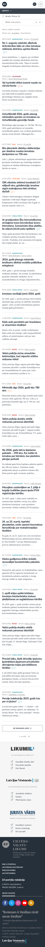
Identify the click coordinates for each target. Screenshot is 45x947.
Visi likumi (20, 768)
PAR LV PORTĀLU (9, 864)
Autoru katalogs (22, 828)
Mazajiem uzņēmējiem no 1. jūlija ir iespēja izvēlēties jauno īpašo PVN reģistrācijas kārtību (21, 490)
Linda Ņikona (35, 318)
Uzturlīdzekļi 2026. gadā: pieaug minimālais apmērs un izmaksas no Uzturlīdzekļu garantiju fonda (21, 117)
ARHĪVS (5, 11)
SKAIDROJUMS (17, 39)
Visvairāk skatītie (23, 765)
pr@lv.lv (20, 887)
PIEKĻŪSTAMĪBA (9, 870)
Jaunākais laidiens (24, 794)
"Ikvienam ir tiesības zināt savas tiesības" (20, 914)
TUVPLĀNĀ (16, 178)
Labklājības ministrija (17, 695)
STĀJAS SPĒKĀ (17, 216)
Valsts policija (30, 349)
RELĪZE (14, 349)
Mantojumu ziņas (23, 800)
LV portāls (34, 39)
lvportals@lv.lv (15, 884)
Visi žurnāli (20, 832)
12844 (10, 29)
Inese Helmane (33, 179)
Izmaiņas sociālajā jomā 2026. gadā (21, 293)
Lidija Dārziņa (35, 483)
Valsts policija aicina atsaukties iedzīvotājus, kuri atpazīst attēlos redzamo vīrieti (20, 356)
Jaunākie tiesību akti (24, 762)
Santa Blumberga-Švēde (18, 79)
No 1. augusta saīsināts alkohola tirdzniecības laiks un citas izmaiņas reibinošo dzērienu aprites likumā (21, 46)
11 (22, 86)
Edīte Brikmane (15, 256)
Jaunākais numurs (23, 825)
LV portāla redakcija (13, 880)
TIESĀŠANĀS (16, 76)
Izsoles (19, 797)
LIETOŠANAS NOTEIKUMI (12, 867)
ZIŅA (14, 144)
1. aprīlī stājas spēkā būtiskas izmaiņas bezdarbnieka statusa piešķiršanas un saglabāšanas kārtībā (22, 596)
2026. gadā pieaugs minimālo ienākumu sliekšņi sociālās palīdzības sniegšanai (22, 262)
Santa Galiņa (27, 256)
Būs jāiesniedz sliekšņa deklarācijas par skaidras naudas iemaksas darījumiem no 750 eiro (21, 151)
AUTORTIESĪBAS (8, 873)
